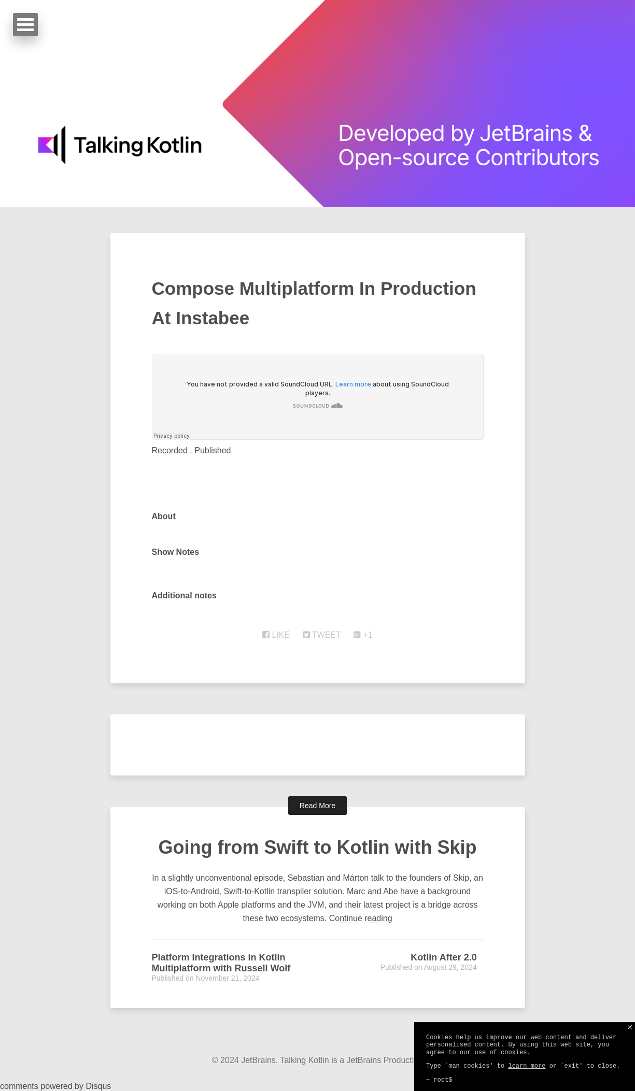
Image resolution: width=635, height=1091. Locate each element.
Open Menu (25, 24)
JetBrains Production (385, 1060)
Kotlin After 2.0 (443, 957)
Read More (317, 805)
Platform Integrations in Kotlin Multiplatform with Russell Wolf (221, 962)
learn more (526, 1066)
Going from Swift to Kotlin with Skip (318, 847)
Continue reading (360, 918)
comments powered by (55, 1086)
